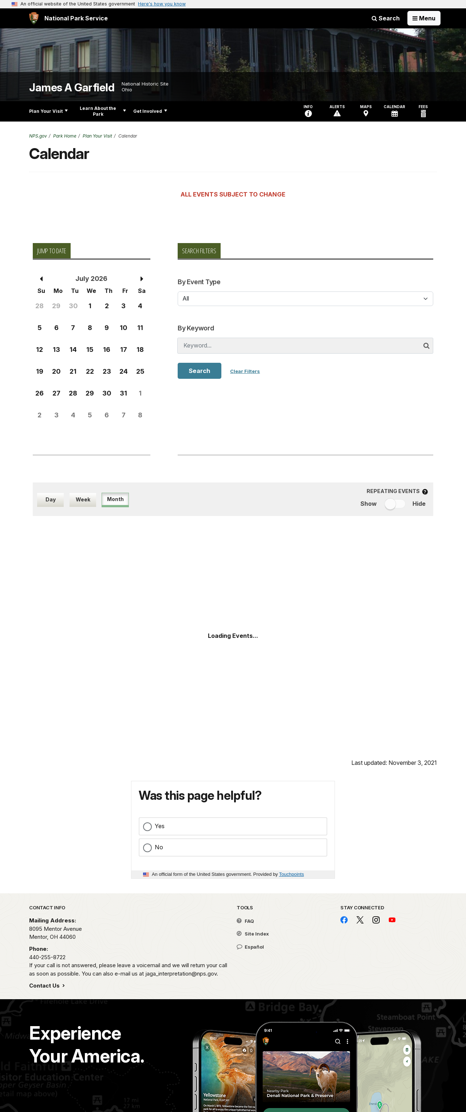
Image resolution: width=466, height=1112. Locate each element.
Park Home (64, 136)
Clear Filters (245, 371)
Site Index (253, 934)
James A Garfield (71, 87)
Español (250, 947)
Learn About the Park (103, 111)
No (159, 847)
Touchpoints (291, 874)
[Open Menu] (424, 18)
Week (83, 499)
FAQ (245, 921)
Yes (160, 826)
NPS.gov (38, 136)
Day (51, 499)
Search (386, 18)
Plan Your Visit (48, 111)
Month (115, 499)
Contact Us (45, 985)
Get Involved (150, 111)
